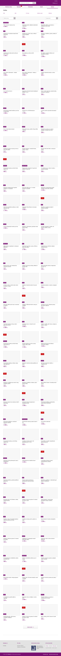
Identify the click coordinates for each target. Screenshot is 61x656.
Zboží (41, 6)
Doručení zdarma (20, 645)
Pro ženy (27, 13)
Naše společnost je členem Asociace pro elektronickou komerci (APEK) (40, 647)
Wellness (50, 13)
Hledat (34, 3)
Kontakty (4, 645)
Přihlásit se (55, 3)
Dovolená (30, 6)
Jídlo (15, 13)
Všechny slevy (8, 6)
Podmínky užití (45, 654)
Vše (4, 13)
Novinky (19, 6)
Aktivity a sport (39, 13)
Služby (52, 6)
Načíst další (29, 627)
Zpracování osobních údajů (53, 654)
